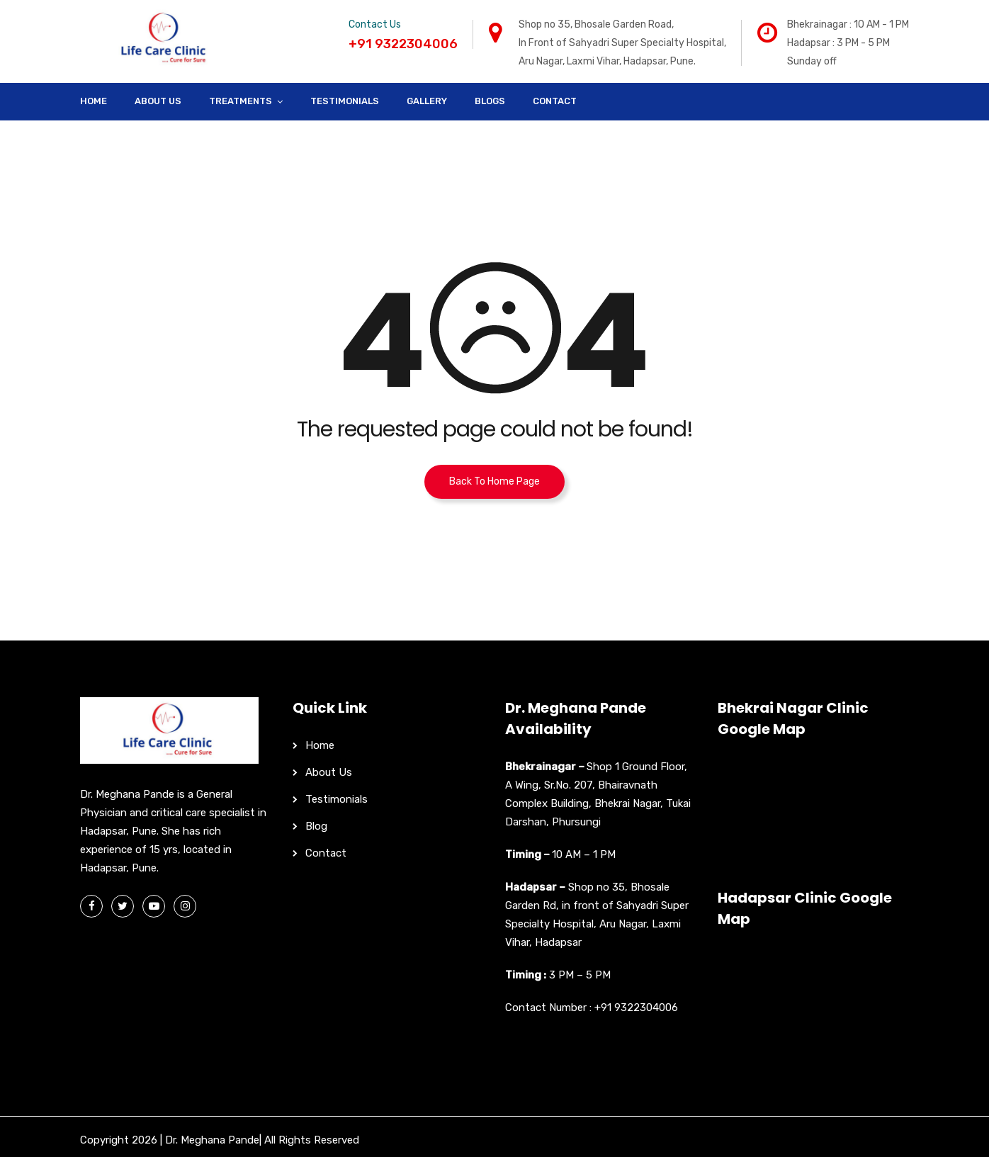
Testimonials (344, 101)
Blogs (490, 101)
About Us (158, 101)
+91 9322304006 (636, 1007)
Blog (316, 826)
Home (93, 101)
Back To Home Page (494, 481)
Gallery (427, 101)
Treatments (240, 101)
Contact (555, 101)
